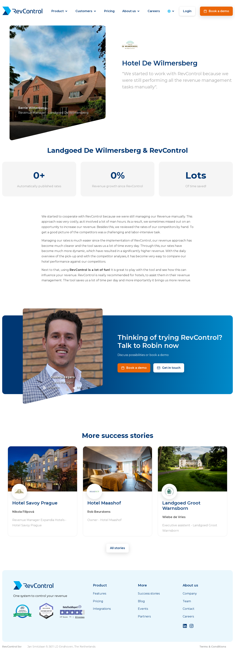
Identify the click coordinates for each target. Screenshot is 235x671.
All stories (117, 548)
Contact (188, 608)
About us (131, 11)
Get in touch (168, 368)
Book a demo (216, 11)
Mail (77, 387)
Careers (154, 11)
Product (59, 11)
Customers (85, 11)
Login (187, 11)
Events (143, 608)
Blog (141, 601)
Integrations (102, 608)
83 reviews (79, 617)
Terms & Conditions (212, 646)
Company (190, 593)
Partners (144, 616)
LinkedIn (51, 387)
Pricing (109, 11)
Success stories (149, 593)
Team (187, 601)
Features (99, 593)
